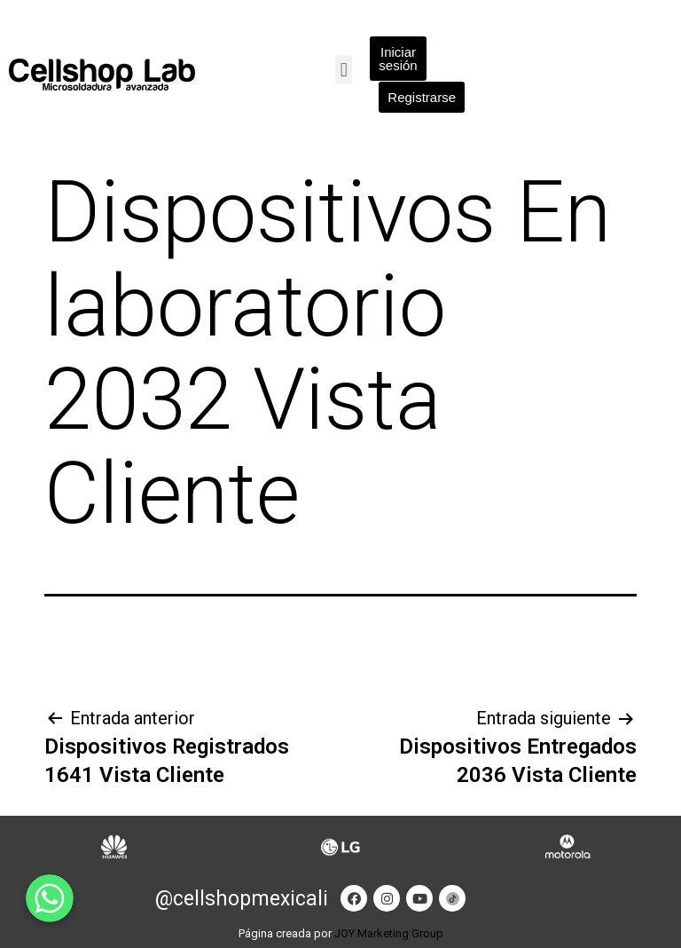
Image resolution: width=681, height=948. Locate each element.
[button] (343, 69)
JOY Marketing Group (388, 933)
